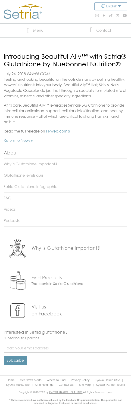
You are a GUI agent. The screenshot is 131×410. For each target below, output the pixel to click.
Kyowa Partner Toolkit (110, 384)
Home (10, 380)
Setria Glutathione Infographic (30, 187)
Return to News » (18, 140)
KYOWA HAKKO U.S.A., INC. (65, 392)
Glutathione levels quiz (23, 175)
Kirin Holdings (44, 384)
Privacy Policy (80, 380)
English (111, 6)
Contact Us (66, 384)
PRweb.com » (58, 131)
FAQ (7, 198)
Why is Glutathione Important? (30, 164)
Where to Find (56, 380)
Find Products (46, 278)
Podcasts (11, 221)
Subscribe (15, 360)
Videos (10, 209)
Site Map (85, 384)
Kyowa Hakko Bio (18, 384)
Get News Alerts (31, 380)
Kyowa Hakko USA (108, 380)
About (11, 153)
